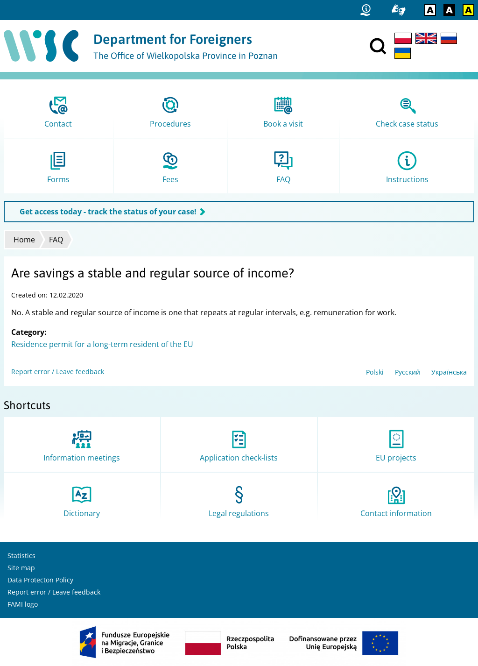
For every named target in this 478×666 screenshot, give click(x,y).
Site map (21, 567)
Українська (449, 372)
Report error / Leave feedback (57, 371)
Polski (375, 372)
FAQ (56, 239)
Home (24, 239)
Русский (407, 372)
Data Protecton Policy (40, 579)
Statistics (21, 555)
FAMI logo (22, 604)
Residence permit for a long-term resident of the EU (102, 344)
